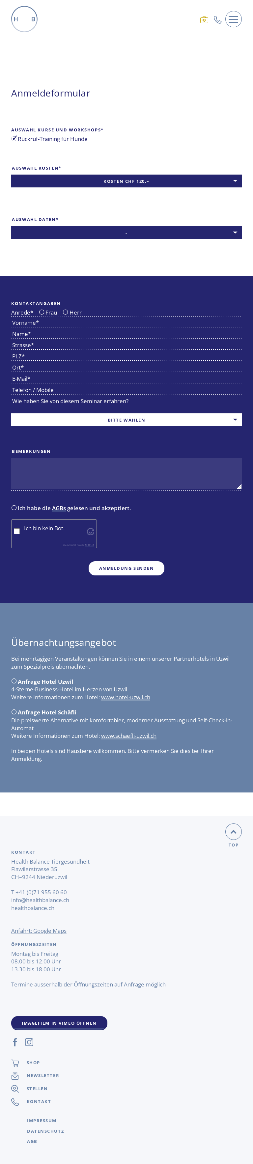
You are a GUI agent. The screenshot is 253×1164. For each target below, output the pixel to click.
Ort (17, 367)
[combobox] (126, 181)
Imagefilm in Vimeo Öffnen (59, 1023)
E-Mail (20, 378)
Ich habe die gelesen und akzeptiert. (71, 508)
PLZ (18, 356)
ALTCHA (89, 545)
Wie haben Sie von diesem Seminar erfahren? (70, 401)
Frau (48, 312)
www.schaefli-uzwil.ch (128, 735)
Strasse (22, 345)
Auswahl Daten (35, 219)
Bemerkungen (31, 451)
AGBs (59, 508)
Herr (72, 312)
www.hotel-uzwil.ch (125, 697)
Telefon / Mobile (33, 390)
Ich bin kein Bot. (44, 528)
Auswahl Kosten (36, 168)
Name (21, 334)
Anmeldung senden (126, 568)
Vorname (25, 322)
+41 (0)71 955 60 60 (41, 892)
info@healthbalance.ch (40, 900)
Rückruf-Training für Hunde (49, 139)
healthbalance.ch (32, 908)
